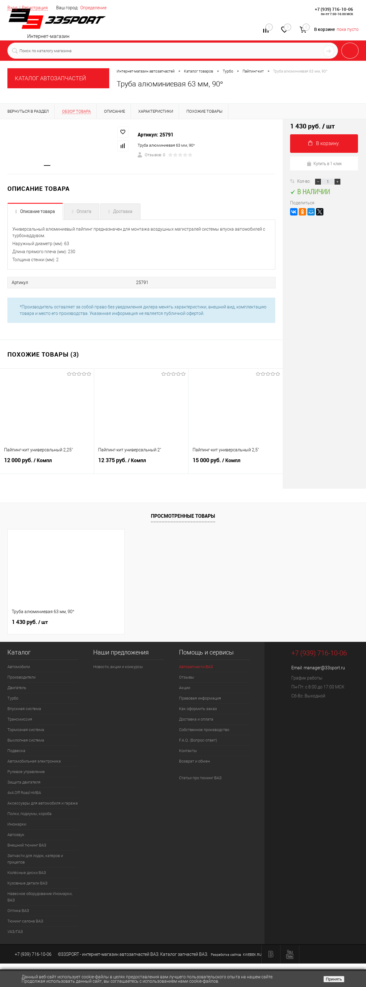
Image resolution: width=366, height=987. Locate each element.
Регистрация (35, 7)
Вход (12, 7)
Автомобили (18, 666)
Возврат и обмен (194, 761)
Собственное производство (204, 729)
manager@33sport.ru (324, 667)
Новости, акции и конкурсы (118, 666)
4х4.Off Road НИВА (24, 792)
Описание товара (37, 212)
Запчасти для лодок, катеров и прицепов (35, 858)
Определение (93, 7)
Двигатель (16, 687)
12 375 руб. (141, 464)
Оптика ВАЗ (18, 910)
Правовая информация (200, 698)
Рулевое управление (26, 771)
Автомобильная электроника (34, 761)
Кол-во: (304, 181)
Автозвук (15, 834)
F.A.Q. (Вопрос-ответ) (198, 740)
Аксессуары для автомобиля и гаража (42, 803)
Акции (184, 687)
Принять (334, 979)
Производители (21, 677)
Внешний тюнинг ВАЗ (26, 845)
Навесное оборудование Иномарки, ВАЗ (39, 896)
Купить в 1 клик (324, 163)
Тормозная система (25, 729)
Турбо (12, 698)
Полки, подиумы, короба (29, 813)
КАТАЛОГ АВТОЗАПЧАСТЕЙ (50, 78)
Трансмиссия (19, 719)
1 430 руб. (30, 622)
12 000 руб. (47, 464)
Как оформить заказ (198, 708)
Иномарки (16, 824)
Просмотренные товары (183, 516)
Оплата (84, 212)
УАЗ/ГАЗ (15, 931)
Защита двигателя (23, 782)
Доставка (122, 212)
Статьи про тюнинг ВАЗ (200, 778)
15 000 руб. (236, 464)
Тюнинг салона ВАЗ (25, 921)
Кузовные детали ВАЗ (27, 883)
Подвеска (16, 750)
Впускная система (24, 708)
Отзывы (186, 677)
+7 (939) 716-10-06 (334, 9)
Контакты (188, 750)
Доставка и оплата (196, 719)
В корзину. (324, 143)
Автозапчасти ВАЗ (196, 666)
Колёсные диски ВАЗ (26, 872)
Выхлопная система (25, 740)
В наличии (310, 191)
